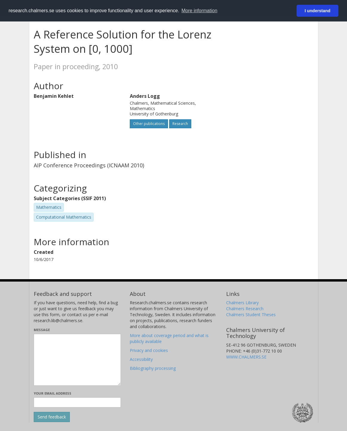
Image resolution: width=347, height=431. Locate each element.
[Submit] (52, 417)
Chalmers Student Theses (251, 314)
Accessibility (141, 359)
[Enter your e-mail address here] (77, 402)
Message (42, 330)
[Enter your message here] (77, 360)
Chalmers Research (244, 308)
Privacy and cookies (149, 350)
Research (180, 123)
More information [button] (199, 10)
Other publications (149, 123)
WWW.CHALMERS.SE (246, 357)
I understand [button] (317, 10)
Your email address (52, 393)
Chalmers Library (242, 302)
